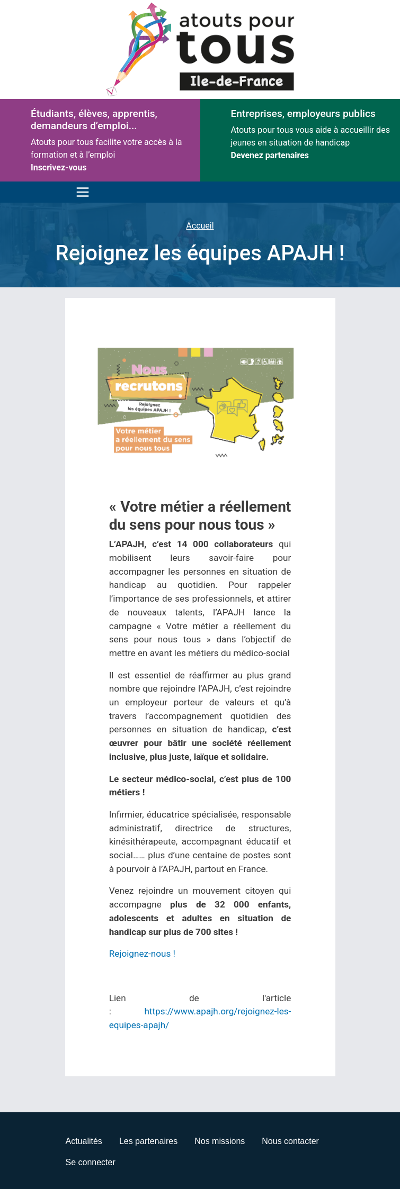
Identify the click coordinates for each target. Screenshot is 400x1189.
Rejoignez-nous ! (142, 953)
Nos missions (219, 1141)
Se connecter (90, 1162)
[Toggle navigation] (80, 192)
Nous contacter (290, 1141)
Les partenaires (148, 1141)
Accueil (200, 226)
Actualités (84, 1141)
